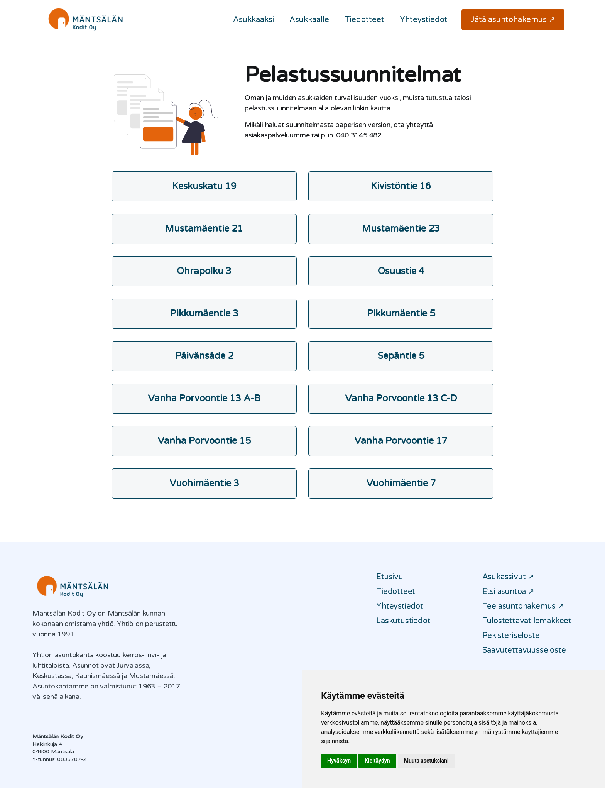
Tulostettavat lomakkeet (526, 621)
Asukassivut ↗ (508, 577)
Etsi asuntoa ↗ (508, 591)
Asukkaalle (309, 19)
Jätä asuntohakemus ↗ (513, 19)
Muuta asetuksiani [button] (426, 761)
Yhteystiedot (424, 19)
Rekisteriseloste (511, 635)
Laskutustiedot (403, 621)
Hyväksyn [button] (339, 761)
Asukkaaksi (253, 19)
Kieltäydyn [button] (377, 761)
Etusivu (389, 577)
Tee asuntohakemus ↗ (523, 606)
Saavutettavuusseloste (524, 650)
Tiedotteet (364, 19)
